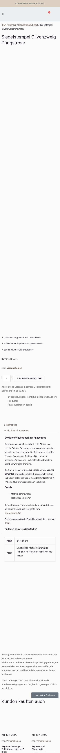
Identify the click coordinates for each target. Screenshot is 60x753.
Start (4, 25)
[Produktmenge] (7, 131)
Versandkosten (14, 120)
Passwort (4, 729)
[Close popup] (4, 710)
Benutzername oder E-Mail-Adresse (16, 716)
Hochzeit (12, 25)
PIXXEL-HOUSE (27, 703)
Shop (7, 275)
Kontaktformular (12, 265)
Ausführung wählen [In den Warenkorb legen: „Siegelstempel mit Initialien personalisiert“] (43, 571)
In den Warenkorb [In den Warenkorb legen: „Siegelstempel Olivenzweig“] (43, 508)
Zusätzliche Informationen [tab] (16, 183)
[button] (3, 14)
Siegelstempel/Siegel (28, 25)
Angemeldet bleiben (10, 736)
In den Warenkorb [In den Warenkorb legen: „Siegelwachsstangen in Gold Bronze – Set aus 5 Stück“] (12, 511)
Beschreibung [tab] (10, 177)
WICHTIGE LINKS (7, 668)
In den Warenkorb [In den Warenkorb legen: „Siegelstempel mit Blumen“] (13, 569)
